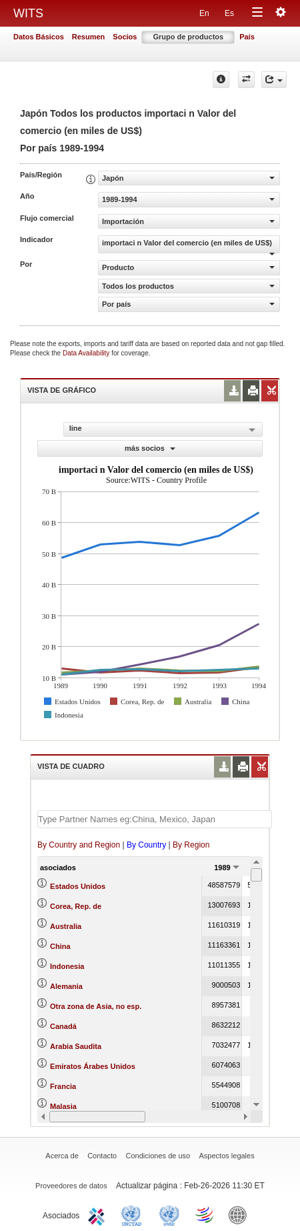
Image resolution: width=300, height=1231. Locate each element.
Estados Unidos (77, 886)
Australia (65, 926)
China (60, 946)
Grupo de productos (188, 37)
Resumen (88, 37)
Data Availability (87, 353)
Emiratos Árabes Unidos (92, 1066)
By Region (191, 845)
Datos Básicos (38, 37)
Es (229, 13)
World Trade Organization (205, 1214)
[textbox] (154, 819)
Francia (63, 1086)
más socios (150, 448)
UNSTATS (169, 1214)
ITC (98, 1214)
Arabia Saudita (75, 1046)
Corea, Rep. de (75, 906)
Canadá (63, 1026)
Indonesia (67, 966)
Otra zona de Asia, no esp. (95, 1006)
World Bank (240, 1214)
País (247, 37)
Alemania (66, 986)
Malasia (63, 1106)
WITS (28, 13)
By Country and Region (78, 845)
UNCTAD (134, 1214)
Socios (125, 37)
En (204, 13)
